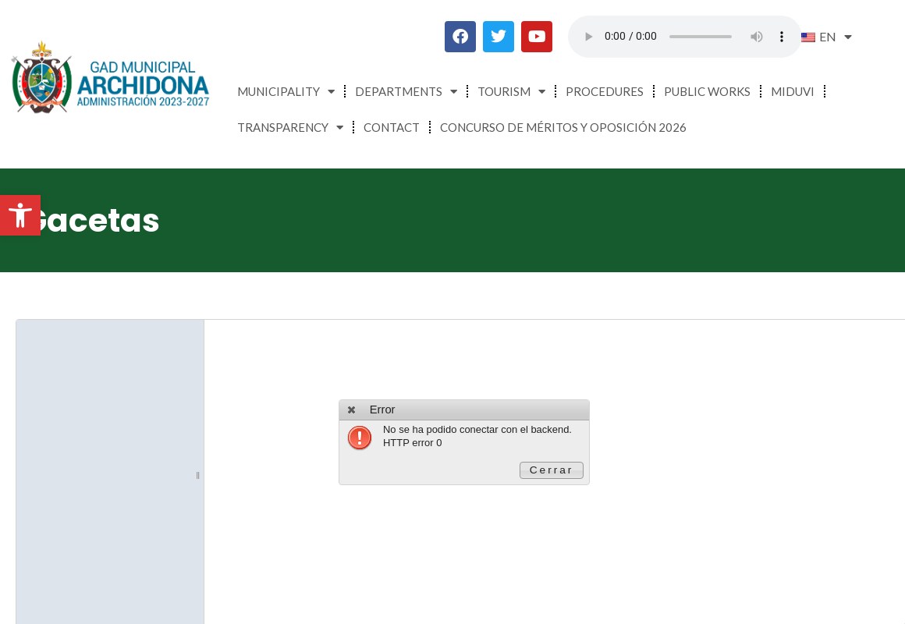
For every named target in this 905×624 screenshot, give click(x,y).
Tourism (511, 91)
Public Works (707, 91)
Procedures (605, 91)
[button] (20, 215)
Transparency (290, 127)
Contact (392, 127)
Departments (406, 91)
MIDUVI (792, 91)
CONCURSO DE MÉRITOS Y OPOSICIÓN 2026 (563, 127)
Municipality (286, 91)
